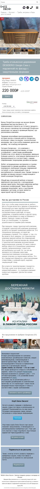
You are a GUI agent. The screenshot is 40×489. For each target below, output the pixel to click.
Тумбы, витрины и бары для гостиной (18, 13)
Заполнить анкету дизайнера (20, 393)
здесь (14, 378)
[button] (38, 19)
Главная (3, 12)
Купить (7, 96)
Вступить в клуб (17, 437)
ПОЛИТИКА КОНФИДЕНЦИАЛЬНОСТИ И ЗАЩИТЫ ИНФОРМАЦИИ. (20, 488)
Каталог (12, 12)
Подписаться (18, 465)
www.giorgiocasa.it (15, 85)
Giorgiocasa (12, 83)
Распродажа (27, 372)
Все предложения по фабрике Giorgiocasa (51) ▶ (19, 336)
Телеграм (17, 418)
